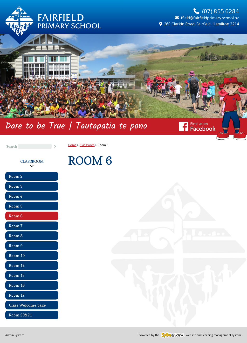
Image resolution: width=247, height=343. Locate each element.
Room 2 (15, 176)
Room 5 (15, 206)
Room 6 (15, 216)
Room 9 (15, 245)
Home (72, 145)
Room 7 (15, 225)
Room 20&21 (20, 315)
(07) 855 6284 (220, 11)
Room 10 (17, 255)
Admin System (14, 335)
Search (11, 146)
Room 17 (17, 295)
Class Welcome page (27, 305)
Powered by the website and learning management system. (190, 335)
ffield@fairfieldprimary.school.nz (210, 18)
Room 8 (15, 235)
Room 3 (15, 186)
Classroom (32, 161)
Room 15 (17, 275)
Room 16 (17, 285)
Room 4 (15, 196)
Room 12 (17, 265)
